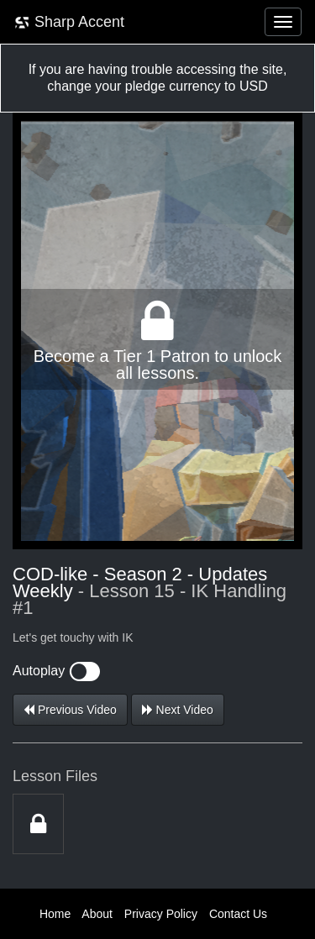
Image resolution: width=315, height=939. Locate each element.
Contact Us (238, 914)
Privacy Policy (160, 914)
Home (55, 914)
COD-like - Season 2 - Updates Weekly (140, 582)
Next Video (177, 709)
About (97, 914)
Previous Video (70, 709)
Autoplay (56, 671)
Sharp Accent (68, 22)
